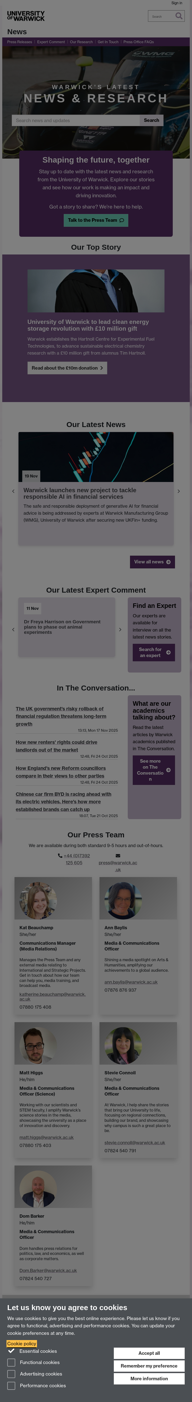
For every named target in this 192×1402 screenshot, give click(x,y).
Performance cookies (36, 1386)
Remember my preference (149, 1366)
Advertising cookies (34, 1374)
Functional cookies (33, 1363)
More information (149, 1379)
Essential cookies (32, 1351)
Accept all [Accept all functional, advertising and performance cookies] (149, 1353)
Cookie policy (21, 1344)
